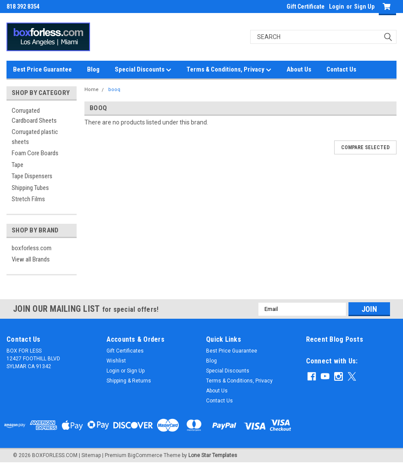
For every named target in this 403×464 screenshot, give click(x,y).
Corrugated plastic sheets (35, 137)
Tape (17, 165)
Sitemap (91, 455)
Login (336, 6)
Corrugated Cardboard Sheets (34, 115)
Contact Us (341, 69)
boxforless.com (32, 248)
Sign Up (364, 6)
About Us (299, 69)
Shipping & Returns (128, 381)
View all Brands (31, 259)
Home (91, 89)
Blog (93, 69)
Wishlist (116, 361)
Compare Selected (365, 147)
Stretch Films (28, 199)
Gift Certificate (306, 6)
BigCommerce (145, 455)
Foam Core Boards (35, 153)
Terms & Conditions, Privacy (229, 69)
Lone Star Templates (212, 455)
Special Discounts (143, 69)
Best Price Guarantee (42, 69)
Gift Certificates (125, 351)
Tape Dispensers (32, 176)
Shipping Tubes (30, 188)
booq (114, 89)
